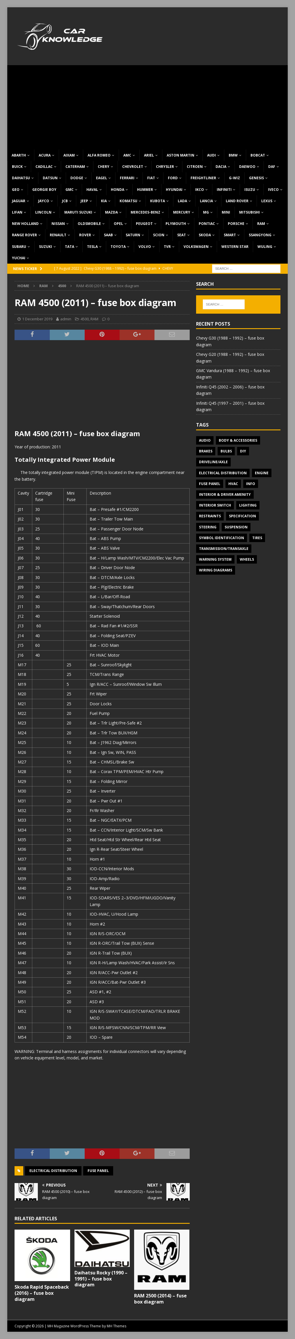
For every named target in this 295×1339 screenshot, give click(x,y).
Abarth (19, 155)
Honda (117, 189)
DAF (271, 166)
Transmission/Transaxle (223, 548)
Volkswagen (196, 246)
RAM (261, 223)
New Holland (25, 223)
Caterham (75, 166)
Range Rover (24, 234)
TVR (167, 246)
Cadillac (44, 166)
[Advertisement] (147, 106)
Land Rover (237, 200)
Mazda (111, 212)
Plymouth (176, 223)
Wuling (264, 246)
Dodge (76, 177)
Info (250, 483)
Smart (230, 234)
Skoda (205, 234)
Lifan (17, 212)
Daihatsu (21, 177)
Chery (103, 166)
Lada (182, 200)
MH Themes (116, 1326)
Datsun (50, 177)
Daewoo (247, 166)
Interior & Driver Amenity (225, 494)
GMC (69, 189)
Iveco (273, 189)
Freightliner (203, 177)
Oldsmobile (89, 223)
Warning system (215, 559)
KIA (104, 200)
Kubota (157, 200)
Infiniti (224, 189)
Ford (173, 177)
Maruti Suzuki (78, 212)
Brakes (205, 451)
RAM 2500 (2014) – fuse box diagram (160, 1298)
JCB (65, 200)
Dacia (221, 166)
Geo (15, 189)
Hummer (145, 189)
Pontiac (207, 223)
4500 (85, 319)
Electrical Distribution (53, 1170)
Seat (181, 234)
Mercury (181, 212)
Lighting (248, 505)
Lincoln (43, 212)
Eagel (101, 177)
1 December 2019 (37, 319)
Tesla (92, 246)
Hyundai (174, 189)
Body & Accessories (238, 440)
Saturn (133, 234)
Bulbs (226, 451)
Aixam (69, 155)
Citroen (195, 166)
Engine (262, 472)
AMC (127, 155)
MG (206, 212)
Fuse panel (98, 1170)
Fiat (151, 177)
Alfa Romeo (99, 155)
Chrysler (165, 166)
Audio (205, 440)
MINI (226, 212)
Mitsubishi (249, 212)
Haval (92, 189)
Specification (242, 516)
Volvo (144, 246)
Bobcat (257, 155)
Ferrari (127, 177)
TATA (69, 246)
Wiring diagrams (215, 570)
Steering (207, 527)
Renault (58, 234)
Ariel (149, 155)
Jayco (43, 200)
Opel (118, 223)
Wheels (247, 559)
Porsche (236, 223)
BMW (233, 155)
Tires (257, 537)
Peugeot (144, 223)
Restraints (210, 516)
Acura (45, 155)
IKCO (199, 189)
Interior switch (215, 505)
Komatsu (128, 200)
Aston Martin (180, 155)
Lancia (206, 200)
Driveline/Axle (213, 461)
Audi (211, 155)
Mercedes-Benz (145, 212)
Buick (17, 166)
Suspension (236, 527)
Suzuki (45, 246)
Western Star (234, 246)
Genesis (256, 177)
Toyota (118, 246)
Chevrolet (132, 166)
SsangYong (260, 234)
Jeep (84, 200)
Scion (158, 234)
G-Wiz (234, 177)
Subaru (19, 246)
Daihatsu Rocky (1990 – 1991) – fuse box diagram (100, 1278)
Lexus (266, 200)
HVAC (233, 483)
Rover (85, 234)
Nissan (58, 223)
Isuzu (249, 189)
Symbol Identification (221, 537)
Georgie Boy (44, 189)
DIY (243, 451)
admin (65, 319)
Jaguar (18, 200)
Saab (108, 234)
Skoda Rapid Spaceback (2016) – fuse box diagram (42, 1293)
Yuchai (18, 257)
